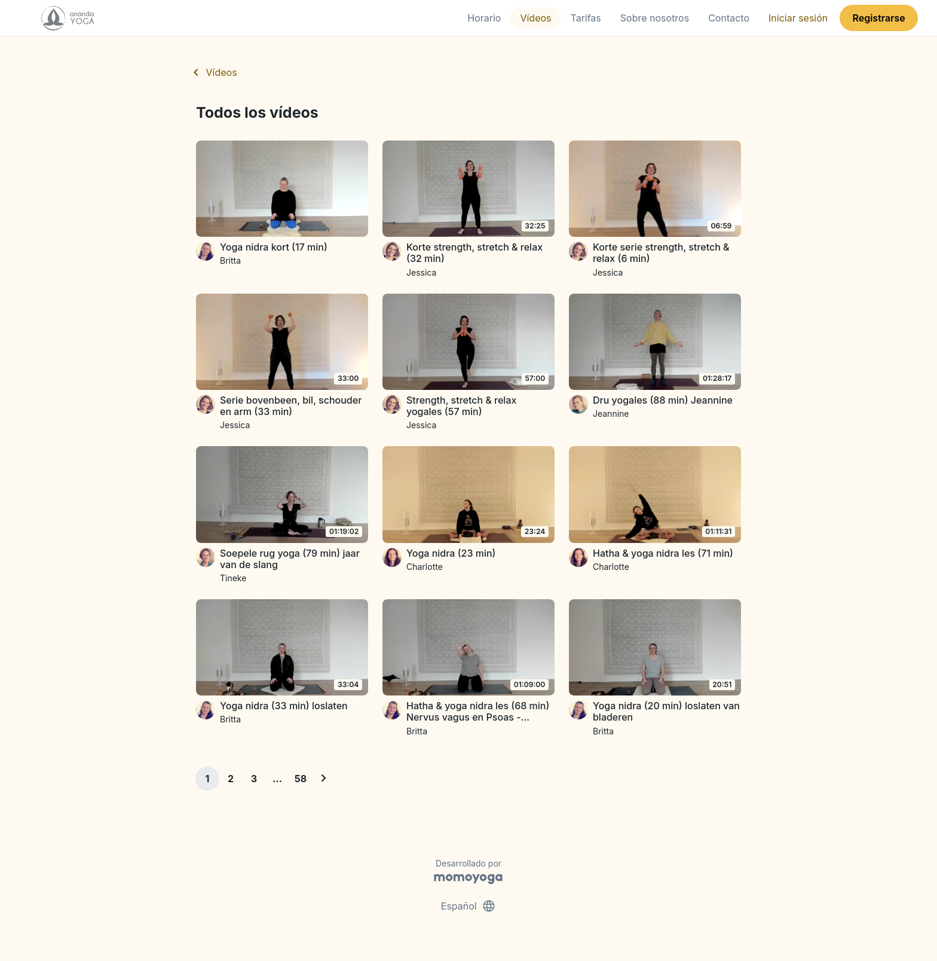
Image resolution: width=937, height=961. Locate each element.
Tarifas (586, 18)
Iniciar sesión (798, 18)
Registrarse (878, 18)
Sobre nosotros (654, 18)
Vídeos (535, 18)
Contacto (728, 18)
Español (468, 906)
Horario (484, 18)
